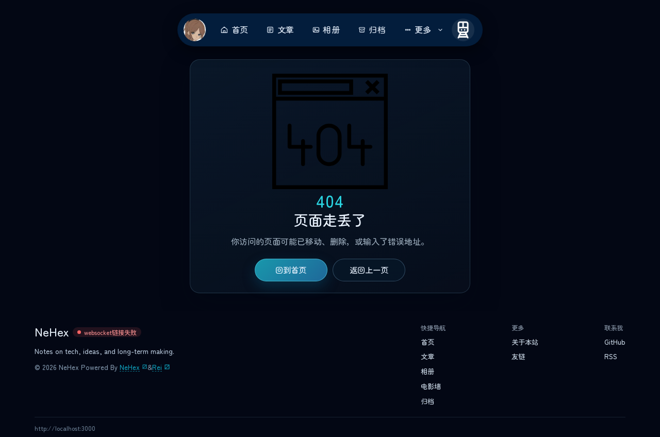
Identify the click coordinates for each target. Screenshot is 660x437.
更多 (424, 30)
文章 (280, 30)
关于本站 (525, 342)
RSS (610, 356)
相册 (326, 30)
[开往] (463, 30)
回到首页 (290, 270)
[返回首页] (195, 30)
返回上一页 (369, 270)
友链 (518, 356)
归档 (372, 30)
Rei (157, 367)
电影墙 (431, 386)
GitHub (614, 342)
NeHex (130, 367)
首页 (234, 30)
